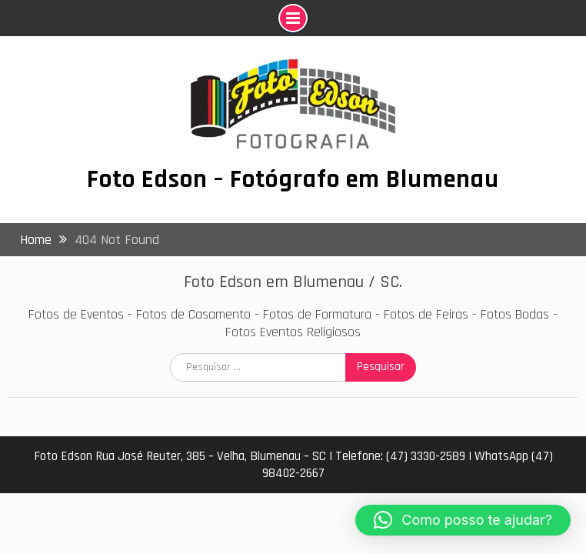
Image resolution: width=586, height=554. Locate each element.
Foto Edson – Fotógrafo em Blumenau (293, 179)
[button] (463, 520)
